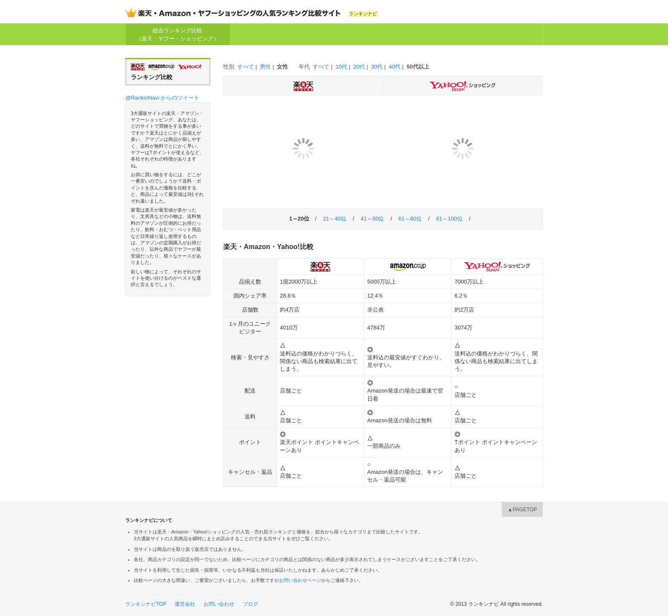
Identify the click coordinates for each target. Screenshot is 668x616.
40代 (394, 66)
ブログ (250, 604)
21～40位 (334, 218)
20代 (359, 66)
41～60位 (372, 218)
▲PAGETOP (522, 510)
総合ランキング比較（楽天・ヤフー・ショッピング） (177, 34)
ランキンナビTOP (145, 604)
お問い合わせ (219, 604)
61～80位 (410, 218)
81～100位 (449, 218)
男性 (265, 66)
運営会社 (185, 604)
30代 (377, 66)
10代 (341, 66)
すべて (245, 66)
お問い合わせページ (300, 580)
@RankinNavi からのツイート (162, 98)
